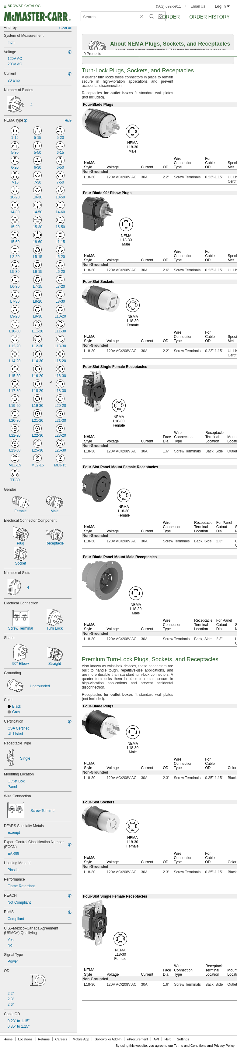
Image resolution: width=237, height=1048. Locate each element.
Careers (61, 1039)
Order (171, 16)
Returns (44, 1039)
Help (168, 1039)
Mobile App (81, 1039)
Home (8, 1039)
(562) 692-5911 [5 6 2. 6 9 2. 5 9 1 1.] (168, 6)
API (156, 1039)
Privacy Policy (224, 1045)
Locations (25, 1039)
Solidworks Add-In (108, 1039)
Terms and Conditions (190, 1045)
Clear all (65, 28)
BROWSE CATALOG (24, 6)
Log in (222, 6)
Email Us (197, 6)
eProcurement (137, 1039)
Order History (209, 16)
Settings (183, 1039)
